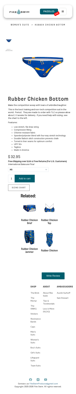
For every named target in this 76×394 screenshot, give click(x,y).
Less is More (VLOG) (48, 310)
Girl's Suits (35, 352)
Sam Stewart (62, 298)
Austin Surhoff (63, 293)
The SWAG (34, 307)
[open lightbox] (8, 40)
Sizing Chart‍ (19, 188)
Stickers (34, 313)
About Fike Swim (48, 294)
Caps (33, 326)
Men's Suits (33, 333)
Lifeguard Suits (35, 359)
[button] (62, 11)
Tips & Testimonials (49, 302)
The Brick (35, 293)
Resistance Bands (36, 320)
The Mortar (34, 299)
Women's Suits (20, 25)
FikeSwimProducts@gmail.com (44, 384)
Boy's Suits (36, 347)
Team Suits (36, 365)
